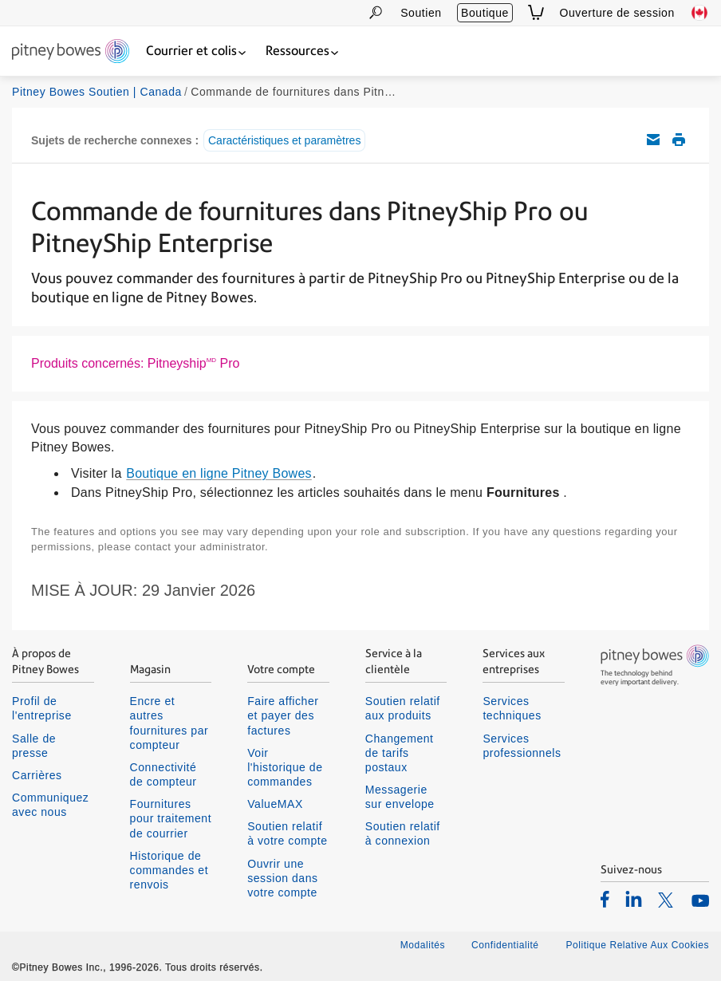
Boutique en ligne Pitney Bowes (219, 473)
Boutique (485, 12)
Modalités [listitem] (422, 945)
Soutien (420, 12)
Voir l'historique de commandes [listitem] (284, 767)
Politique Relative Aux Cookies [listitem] (637, 945)
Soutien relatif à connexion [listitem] (402, 833)
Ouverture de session (617, 12)
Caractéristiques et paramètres (284, 140)
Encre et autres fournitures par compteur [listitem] (169, 723)
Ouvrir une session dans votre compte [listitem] (282, 878)
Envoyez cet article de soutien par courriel (653, 139)
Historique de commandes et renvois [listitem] (169, 870)
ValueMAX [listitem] (275, 804)
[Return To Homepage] (70, 52)
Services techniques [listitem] (512, 708)
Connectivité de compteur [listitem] (163, 774)
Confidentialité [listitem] (506, 945)
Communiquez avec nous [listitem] (50, 804)
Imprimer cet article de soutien (678, 139)
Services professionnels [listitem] (522, 745)
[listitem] (605, 899)
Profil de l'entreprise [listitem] (42, 708)
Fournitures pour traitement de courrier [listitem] (171, 818)
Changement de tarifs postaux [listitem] (399, 753)
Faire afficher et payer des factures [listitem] (282, 715)
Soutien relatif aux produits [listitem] (402, 708)
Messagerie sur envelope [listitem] (400, 796)
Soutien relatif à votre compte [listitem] (287, 833)
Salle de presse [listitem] (34, 745)
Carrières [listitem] (37, 775)
